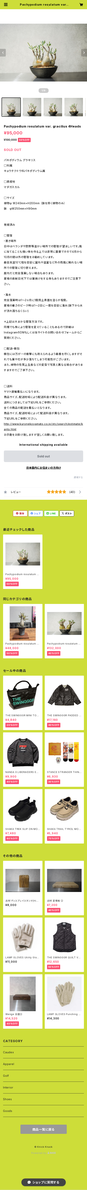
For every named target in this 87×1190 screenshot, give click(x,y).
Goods (7, 1111)
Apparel (8, 1064)
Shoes (7, 1099)
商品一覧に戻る (43, 1129)
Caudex (8, 1052)
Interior (8, 1087)
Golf (6, 1075)
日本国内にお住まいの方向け (43, 467)
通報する (78, 477)
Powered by (43, 1153)
